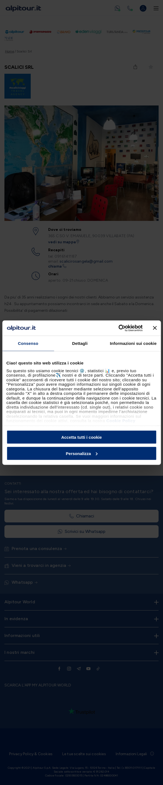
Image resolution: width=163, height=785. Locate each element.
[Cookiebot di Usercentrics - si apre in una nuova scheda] (118, 328)
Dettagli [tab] (80, 343)
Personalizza (82, 453)
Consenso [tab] (28, 343)
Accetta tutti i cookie (81, 437)
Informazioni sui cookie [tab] (133, 343)
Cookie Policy (120, 420)
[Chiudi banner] (155, 328)
